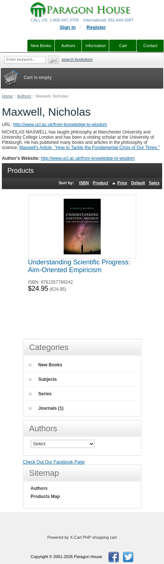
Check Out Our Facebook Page (54, 462)
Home (7, 96)
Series (40, 393)
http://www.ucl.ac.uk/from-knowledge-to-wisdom (60, 124)
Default (138, 183)
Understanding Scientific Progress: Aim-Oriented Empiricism (79, 266)
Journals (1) (46, 408)
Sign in (68, 27)
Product (100, 183)
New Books (46, 364)
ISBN (84, 183)
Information (96, 45)
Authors (24, 96)
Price (122, 183)
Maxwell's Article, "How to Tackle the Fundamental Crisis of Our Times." (89, 147)
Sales (154, 183)
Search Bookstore (77, 59)
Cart (123, 45)
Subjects (43, 379)
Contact (150, 45)
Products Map (45, 496)
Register (96, 27)
